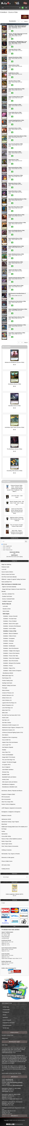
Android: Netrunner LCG (7, 695)
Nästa (26, 21)
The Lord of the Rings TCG (8, 759)
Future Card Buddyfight (7, 754)
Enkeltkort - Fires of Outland (9, 621)
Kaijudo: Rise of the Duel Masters (10, 742)
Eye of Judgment (6, 767)
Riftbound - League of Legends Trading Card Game (14, 579)
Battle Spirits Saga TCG (7, 675)
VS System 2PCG (6, 764)
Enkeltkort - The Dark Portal (9, 618)
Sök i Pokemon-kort (7, 549)
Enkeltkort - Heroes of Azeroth (9, 616)
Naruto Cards (5, 717)
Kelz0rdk (8, 1083)
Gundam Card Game (7, 596)
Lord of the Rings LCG (7, 707)
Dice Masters (5, 735)
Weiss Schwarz (5, 690)
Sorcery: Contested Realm (8, 598)
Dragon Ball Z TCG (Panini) (8, 757)
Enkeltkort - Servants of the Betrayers (11, 626)
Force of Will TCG (6, 739)
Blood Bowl (4, 824)
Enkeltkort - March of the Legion (10, 623)
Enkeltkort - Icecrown (7, 643)
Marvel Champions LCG (7, 705)
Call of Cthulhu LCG (7, 700)
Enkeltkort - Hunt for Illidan (9, 628)
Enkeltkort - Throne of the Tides (10, 655)
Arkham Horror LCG (6, 697)
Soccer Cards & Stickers (7, 571)
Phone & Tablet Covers (7, 861)
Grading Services (6, 868)
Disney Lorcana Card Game (8, 574)
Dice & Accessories (6, 799)
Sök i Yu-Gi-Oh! (6, 548)
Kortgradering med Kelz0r (9, 1022)
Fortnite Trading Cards (7, 680)
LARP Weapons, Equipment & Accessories (12, 808)
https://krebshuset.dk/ (18, 1085)
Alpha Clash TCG (6, 710)
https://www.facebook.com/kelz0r (14, 1082)
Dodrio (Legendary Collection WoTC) (14, 894)
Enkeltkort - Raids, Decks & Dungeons (11, 670)
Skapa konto (5, 1038)
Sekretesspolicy (21, 1120)
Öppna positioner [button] (14, 1032)
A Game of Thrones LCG (8, 692)
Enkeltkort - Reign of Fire (8, 668)
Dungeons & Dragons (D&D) (8, 794)
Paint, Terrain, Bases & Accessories (10, 846)
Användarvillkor (6, 1009)
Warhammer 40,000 (6, 819)
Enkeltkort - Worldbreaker (8, 645)
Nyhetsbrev (5, 1017)
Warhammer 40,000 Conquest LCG (10, 725)
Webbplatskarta (19, 1124)
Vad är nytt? (14, 882)
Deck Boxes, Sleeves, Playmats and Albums (12, 790)
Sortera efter (4, 24)
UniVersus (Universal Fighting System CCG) (12, 732)
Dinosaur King (5, 772)
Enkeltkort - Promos (7, 665)
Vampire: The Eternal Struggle (9, 762)
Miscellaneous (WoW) (7, 673)
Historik (4, 1014)
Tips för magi (6, 1028)
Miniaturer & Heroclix (6, 815)
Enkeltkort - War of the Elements (10, 648)
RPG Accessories (6, 796)
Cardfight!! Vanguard (7, 601)
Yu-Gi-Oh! (4, 569)
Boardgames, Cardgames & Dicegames (11, 811)
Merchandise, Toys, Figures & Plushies (11, 853)
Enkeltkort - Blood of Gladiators (10, 633)
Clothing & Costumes (7, 850)
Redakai (4, 749)
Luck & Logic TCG (6, 744)
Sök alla (4, 544)
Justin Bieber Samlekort (7, 769)
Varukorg (14, 900)
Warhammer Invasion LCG (8, 730)
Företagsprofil (6, 1012)
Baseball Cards (5, 774)
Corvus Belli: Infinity (6, 836)
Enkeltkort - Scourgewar (8, 638)
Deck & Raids (5, 611)
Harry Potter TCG (6, 752)
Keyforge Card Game (7, 683)
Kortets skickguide (7, 1020)
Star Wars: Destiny (6, 722)
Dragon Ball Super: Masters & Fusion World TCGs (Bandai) (14, 590)
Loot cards (5, 606)
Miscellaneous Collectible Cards (9, 786)
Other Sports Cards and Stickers (9, 782)
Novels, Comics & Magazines (8, 804)
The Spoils (4, 688)
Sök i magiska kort (7, 546)
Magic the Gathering (6, 564)
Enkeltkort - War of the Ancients (10, 660)
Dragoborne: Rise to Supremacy (9, 737)
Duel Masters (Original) (7, 747)
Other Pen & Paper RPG (7, 801)
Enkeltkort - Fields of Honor (9, 636)
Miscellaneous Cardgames (8, 784)
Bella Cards (5, 712)
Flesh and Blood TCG (7, 581)
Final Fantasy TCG (6, 678)
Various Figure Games (7, 843)
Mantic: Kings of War (6, 841)
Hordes (3, 831)
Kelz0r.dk (14, 1120)
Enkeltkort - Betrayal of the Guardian (11, 663)
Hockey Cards (5, 779)
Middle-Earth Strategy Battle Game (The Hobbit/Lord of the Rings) (14, 828)
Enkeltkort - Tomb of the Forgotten (10, 658)
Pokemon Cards (5, 567)
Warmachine (4, 833)
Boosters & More (6, 608)
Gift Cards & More (6, 865)
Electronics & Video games (8, 857)
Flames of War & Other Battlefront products (12, 838)
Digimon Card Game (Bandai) (9, 586)
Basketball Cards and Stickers (9, 777)
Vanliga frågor (6, 1007)
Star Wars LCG (5, 720)
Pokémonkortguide (7, 1025)
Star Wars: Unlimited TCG (8, 594)
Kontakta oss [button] (14, 1076)
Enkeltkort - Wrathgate (8, 641)
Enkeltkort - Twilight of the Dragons (11, 650)
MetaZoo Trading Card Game (9, 685)
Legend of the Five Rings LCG (9, 702)
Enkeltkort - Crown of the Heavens (10, 653)
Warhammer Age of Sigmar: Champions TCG (12, 727)
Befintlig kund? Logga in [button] (14, 1041)
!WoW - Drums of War (13, 27)
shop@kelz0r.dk (9, 1079)
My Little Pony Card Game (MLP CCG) (11, 715)
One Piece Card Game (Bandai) (9, 576)
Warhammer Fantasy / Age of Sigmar (10, 821)
